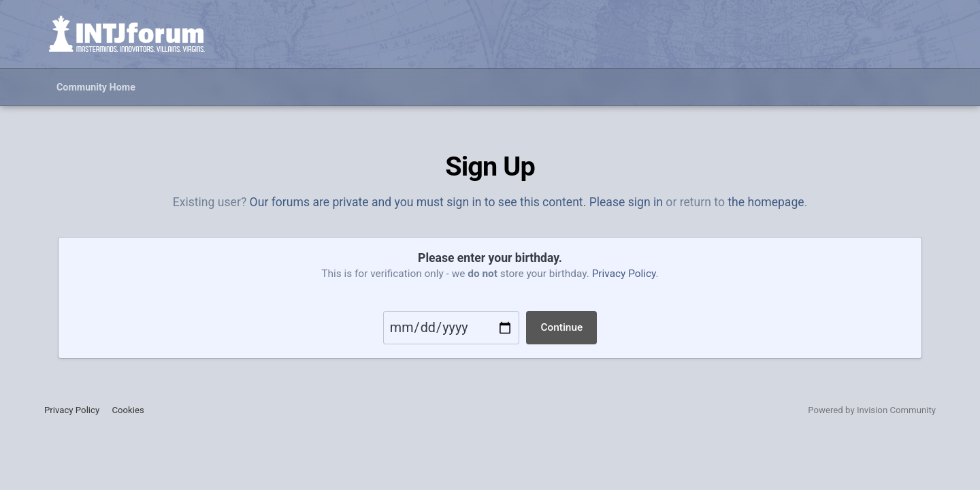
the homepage (766, 202)
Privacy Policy (624, 273)
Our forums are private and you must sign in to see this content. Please (439, 202)
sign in (645, 202)
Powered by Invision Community (872, 410)
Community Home (95, 87)
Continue (561, 327)
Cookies (128, 410)
